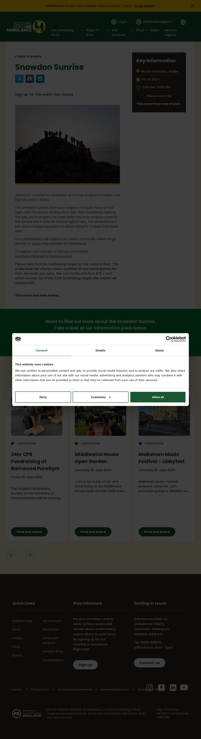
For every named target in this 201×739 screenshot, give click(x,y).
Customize (101, 397)
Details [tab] (100, 350)
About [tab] (159, 350)
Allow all (158, 397)
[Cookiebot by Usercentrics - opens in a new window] (169, 339)
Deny (43, 397)
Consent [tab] (42, 350)
